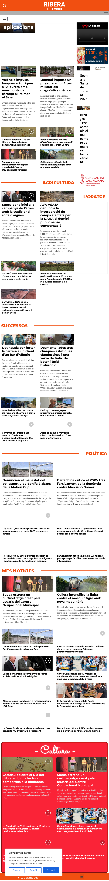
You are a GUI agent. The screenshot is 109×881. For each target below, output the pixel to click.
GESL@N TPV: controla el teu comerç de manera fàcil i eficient (84, 138)
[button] (82, 876)
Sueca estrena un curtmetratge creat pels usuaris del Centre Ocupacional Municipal (15, 166)
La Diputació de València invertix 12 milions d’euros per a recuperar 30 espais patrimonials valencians (80, 649)
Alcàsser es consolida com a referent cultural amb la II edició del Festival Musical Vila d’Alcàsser (27, 703)
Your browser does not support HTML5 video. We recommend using (92, 37)
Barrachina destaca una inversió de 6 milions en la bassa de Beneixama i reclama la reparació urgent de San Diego (17, 307)
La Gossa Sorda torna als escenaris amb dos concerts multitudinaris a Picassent (26, 729)
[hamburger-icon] (106, 13)
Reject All (33, 870)
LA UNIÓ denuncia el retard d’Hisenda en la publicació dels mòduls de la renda (17, 276)
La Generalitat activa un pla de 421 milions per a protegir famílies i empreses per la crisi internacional (81, 558)
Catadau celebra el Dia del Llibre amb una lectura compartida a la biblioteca (16, 142)
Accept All (51, 870)
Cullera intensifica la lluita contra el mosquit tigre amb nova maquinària (55, 165)
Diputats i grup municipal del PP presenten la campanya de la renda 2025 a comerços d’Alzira (26, 531)
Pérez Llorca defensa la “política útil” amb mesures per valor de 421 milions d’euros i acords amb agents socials (80, 531)
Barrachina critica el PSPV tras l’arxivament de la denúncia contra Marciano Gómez (81, 483)
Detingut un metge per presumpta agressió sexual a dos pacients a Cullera (56, 413)
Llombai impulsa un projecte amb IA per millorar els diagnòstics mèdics (56, 85)
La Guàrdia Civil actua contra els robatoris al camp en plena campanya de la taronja (18, 413)
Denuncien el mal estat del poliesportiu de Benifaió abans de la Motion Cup (27, 483)
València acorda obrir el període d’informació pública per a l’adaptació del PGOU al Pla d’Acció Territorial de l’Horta (56, 279)
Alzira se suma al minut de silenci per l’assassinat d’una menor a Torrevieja (55, 435)
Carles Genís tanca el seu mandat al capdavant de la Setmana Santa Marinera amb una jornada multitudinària (79, 676)
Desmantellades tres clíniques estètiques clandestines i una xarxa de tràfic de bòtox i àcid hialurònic (56, 356)
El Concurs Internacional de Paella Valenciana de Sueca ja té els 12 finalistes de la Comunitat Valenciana (81, 703)
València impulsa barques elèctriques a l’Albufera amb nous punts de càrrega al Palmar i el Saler (17, 88)
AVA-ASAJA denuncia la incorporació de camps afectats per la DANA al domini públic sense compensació (55, 215)
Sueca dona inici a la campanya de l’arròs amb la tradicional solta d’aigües (18, 210)
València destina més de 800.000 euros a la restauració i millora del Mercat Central (56, 142)
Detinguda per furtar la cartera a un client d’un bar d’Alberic (18, 351)
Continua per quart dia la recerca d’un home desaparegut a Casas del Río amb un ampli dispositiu (17, 436)
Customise (17, 870)
